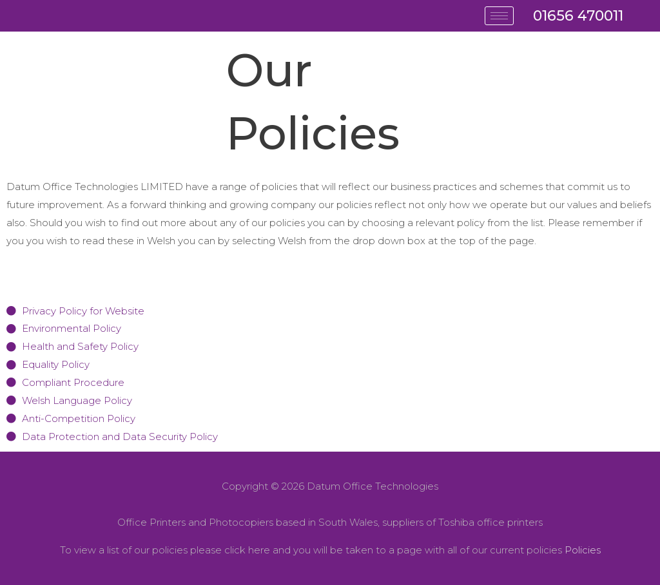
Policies (583, 550)
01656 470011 (578, 15)
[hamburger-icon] (499, 15)
